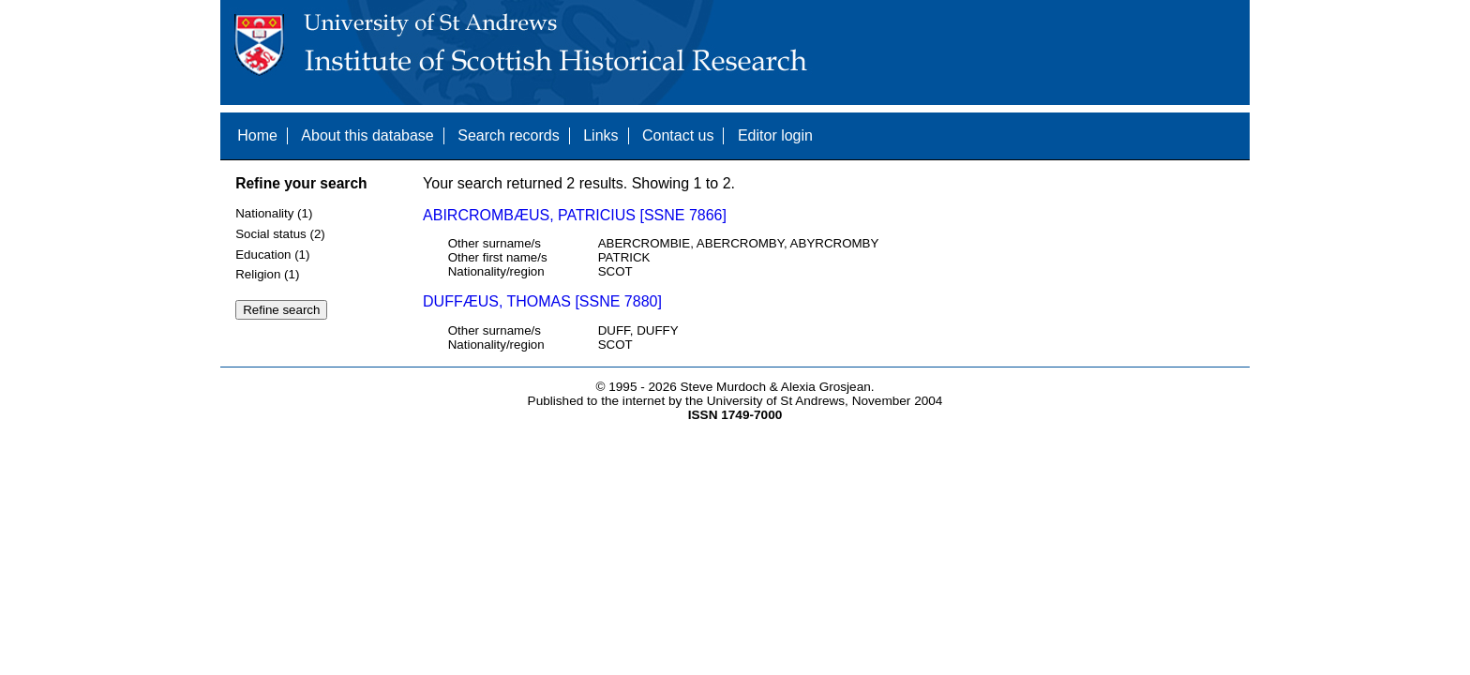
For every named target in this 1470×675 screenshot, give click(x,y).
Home (257, 135)
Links (600, 135)
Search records (509, 135)
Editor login (775, 135)
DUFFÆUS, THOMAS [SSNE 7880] (542, 301)
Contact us (677, 135)
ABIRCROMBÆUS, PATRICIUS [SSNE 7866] (575, 215)
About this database (367, 135)
